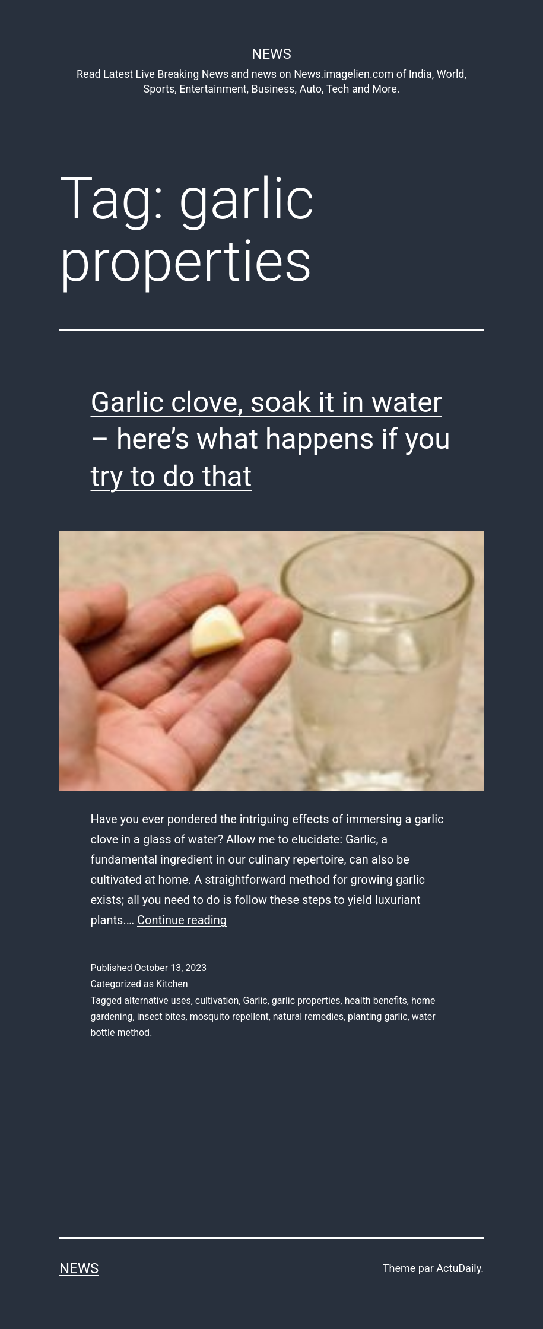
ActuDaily (458, 1268)
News (271, 54)
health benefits (376, 1000)
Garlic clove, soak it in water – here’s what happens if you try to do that (270, 439)
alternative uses (157, 1000)
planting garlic (378, 1016)
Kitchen (172, 983)
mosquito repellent (229, 1016)
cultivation (217, 1000)
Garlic (255, 1000)
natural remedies (308, 1016)
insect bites (161, 1016)
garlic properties (306, 1000)
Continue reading (182, 920)
